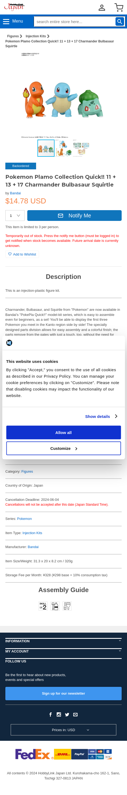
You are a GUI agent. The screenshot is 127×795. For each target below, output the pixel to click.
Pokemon (24, 519)
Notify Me (74, 215)
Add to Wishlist (22, 254)
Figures (13, 36)
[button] (112, 61)
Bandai (15, 193)
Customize (63, 448)
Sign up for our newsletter (63, 693)
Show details (97, 416)
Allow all (63, 432)
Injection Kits (36, 36)
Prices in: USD (63, 730)
